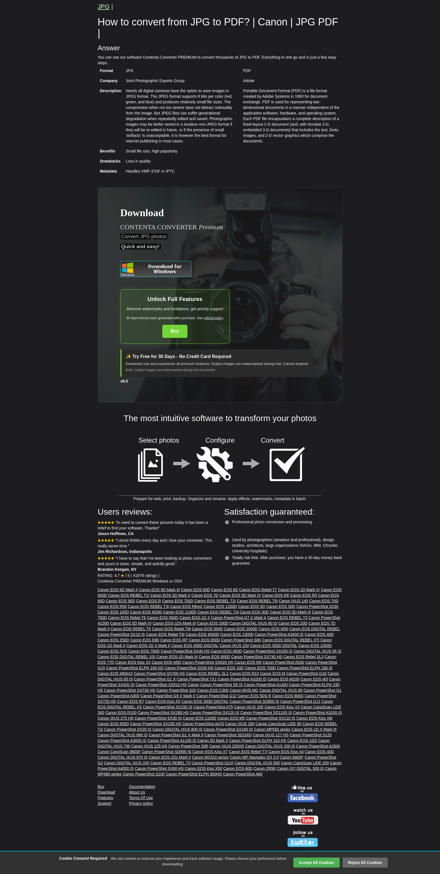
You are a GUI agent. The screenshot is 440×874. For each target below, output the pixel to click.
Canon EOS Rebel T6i (165, 634)
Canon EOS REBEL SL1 (207, 673)
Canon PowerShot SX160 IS (228, 729)
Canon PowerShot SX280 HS (163, 712)
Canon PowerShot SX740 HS (256, 657)
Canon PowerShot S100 (144, 774)
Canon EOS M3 (314, 679)
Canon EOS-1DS (302, 740)
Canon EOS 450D (226, 651)
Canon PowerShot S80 (241, 640)
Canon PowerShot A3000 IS (122, 740)
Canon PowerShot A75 (213, 707)
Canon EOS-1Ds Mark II (170, 757)
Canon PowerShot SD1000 (227, 735)
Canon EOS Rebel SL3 (303, 657)
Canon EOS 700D (177, 601)
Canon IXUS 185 (240, 724)
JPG (104, 6)
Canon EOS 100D (113, 612)
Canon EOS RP (174, 640)
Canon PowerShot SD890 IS (166, 751)
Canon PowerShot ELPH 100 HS (134, 668)
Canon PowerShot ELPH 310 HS (257, 740)
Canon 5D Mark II (212, 740)
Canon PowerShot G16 (306, 673)
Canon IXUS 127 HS (270, 735)
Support (104, 803)
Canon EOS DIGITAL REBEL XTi (290, 640)
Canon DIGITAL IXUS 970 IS (123, 757)
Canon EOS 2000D (241, 629)
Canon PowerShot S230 (317, 606)
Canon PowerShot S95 (188, 746)
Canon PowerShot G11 (300, 701)
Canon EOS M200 (146, 612)
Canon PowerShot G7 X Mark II (238, 617)
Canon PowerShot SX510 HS (161, 684)
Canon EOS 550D (162, 617)
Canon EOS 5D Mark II (170, 595)
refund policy (213, 318)
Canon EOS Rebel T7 (258, 590)
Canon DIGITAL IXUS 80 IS (253, 623)
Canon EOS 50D (280, 606)
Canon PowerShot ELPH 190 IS (304, 668)
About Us (137, 792)
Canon (193, 684)
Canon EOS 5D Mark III (159, 590)
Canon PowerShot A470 (203, 724)
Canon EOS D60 (144, 640)
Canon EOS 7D (204, 595)
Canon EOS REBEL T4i (218, 612)
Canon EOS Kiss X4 (286, 751)
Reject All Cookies (365, 862)
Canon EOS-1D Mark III (177, 657)
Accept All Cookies (316, 862)
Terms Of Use (141, 798)
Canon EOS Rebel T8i (171, 629)
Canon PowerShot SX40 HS (185, 651)
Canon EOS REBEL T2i (215, 601)
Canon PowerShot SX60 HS (159, 768)
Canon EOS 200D (212, 623)
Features (105, 798)
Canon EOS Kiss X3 (282, 707)
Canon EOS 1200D (220, 606)
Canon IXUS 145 (293, 601)
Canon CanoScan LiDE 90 (278, 724)
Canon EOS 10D (228, 668)
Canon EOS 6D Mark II (118, 590)
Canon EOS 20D (292, 623)
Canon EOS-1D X (194, 617)
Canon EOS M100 (283, 679)
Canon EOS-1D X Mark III (314, 729)
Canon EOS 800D (214, 657)
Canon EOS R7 (130, 701)
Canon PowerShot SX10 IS (121, 634)
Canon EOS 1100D (179, 612)
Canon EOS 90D (120, 601)
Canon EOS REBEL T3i (148, 606)
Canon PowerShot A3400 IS (279, 634)
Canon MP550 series (272, 729)
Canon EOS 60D (195, 590)
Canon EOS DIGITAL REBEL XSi (126, 657)
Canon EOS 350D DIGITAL (273, 645)
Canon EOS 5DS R (254, 696)
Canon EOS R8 (247, 662)
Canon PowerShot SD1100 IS (266, 712)
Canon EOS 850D (113, 724)
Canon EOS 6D (224, 590)
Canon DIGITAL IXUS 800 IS (178, 729)
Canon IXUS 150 (234, 645)
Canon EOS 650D (204, 640)
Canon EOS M (272, 673)
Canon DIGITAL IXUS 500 (257, 763)
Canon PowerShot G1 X (154, 679)
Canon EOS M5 (231, 718)
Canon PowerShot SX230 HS (155, 724)
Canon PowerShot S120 (311, 735)
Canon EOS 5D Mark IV (240, 595)
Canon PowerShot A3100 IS (317, 712)
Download (106, 792)
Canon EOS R (148, 601)
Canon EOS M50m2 (115, 673)
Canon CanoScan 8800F (119, 751)
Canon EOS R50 (112, 606)
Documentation (142, 786)
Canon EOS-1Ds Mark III (174, 623)
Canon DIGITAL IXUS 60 (281, 690)
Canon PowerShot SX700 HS (159, 673)
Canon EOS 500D (207, 629)
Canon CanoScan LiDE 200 (305, 763)
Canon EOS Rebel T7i (248, 751)
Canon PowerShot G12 (216, 696)
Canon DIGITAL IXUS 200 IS (270, 746)
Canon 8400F (291, 757)
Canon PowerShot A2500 (318, 746)
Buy (175, 331)
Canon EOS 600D (287, 696)
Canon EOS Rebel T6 (127, 617)
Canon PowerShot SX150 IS (167, 707)
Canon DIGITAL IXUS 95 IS (317, 651)
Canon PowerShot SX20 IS (127, 729)
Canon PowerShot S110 (213, 763)
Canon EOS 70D (323, 601)
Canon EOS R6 (275, 595)
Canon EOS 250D (113, 640)
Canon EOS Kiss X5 (162, 701)
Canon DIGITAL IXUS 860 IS (123, 735)
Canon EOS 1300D (237, 634)
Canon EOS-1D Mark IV (299, 590)
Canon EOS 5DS (112, 651)
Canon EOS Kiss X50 (203, 768)
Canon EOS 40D (319, 634)
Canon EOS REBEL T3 (287, 617)
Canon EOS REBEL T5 (131, 629)
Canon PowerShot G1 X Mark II (176, 735)
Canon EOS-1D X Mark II (148, 645)
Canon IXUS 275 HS (116, 718)
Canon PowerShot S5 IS (221, 684)
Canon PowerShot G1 (322, 690)
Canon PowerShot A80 (243, 774)
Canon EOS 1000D (315, 645)
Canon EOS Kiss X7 (210, 751)
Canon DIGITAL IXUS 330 (126, 763)
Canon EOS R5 (303, 595)
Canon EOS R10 (244, 673)
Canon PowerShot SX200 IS (267, 651)
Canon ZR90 (265, 768)
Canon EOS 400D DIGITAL (194, 645)
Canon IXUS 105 (248, 707)
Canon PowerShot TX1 (197, 679)
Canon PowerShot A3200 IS (242, 679)
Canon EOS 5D (251, 606)
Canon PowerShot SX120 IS (214, 712)
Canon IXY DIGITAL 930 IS (300, 768)
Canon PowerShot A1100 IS (172, 740)
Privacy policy (141, 803)
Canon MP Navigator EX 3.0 (254, 757)
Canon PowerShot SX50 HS (188, 668)
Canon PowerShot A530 (283, 662)
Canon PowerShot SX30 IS (158, 718)
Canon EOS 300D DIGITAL (205, 701)
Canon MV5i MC (244, 690)
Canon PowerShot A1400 (266, 684)
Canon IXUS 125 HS (149, 746)
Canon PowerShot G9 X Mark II (168, 696)
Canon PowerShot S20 (176, 690)
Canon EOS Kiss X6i (314, 718)
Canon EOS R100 (121, 712)
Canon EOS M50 (273, 629)
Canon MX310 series (210, 757)
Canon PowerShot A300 (118, 696)
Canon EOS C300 (213, 690)
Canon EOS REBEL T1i (128, 595)
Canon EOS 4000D (202, 634)
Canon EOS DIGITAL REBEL (314, 629)
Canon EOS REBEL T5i (257, 601)
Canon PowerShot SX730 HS (129, 690)
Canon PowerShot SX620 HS (207, 662)
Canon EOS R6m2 (186, 606)
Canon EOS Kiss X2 (133, 662)
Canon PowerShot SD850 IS (254, 701)
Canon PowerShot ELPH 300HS (194, 774)
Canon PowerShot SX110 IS (270, 718)
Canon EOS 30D (254, 612)
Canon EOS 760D (144, 651)
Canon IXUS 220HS (226, 746)
